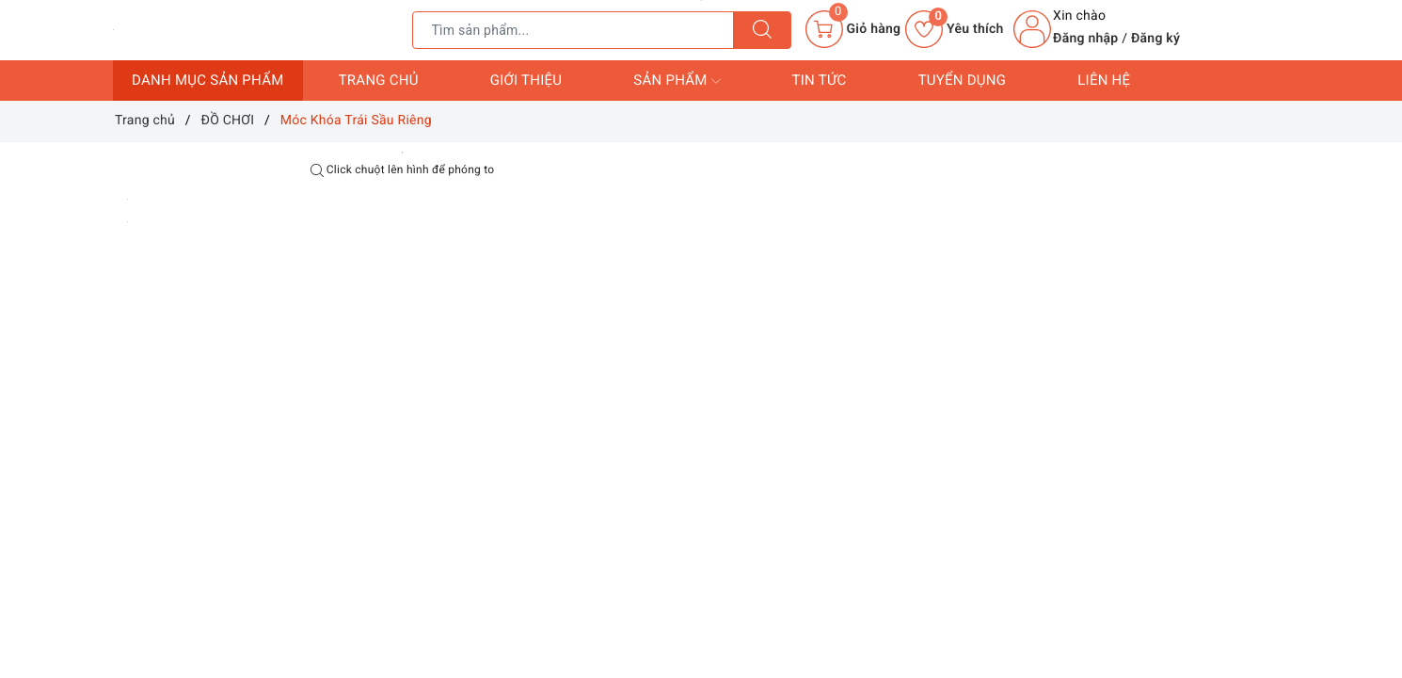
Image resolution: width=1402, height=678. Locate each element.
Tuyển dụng (962, 80)
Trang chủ (379, 80)
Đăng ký (1155, 38)
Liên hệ (1103, 80)
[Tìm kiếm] (762, 30)
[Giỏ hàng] (852, 29)
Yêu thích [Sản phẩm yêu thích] (954, 29)
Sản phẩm (676, 81)
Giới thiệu (526, 80)
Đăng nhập (1085, 38)
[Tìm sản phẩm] (573, 30)
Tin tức (819, 80)
